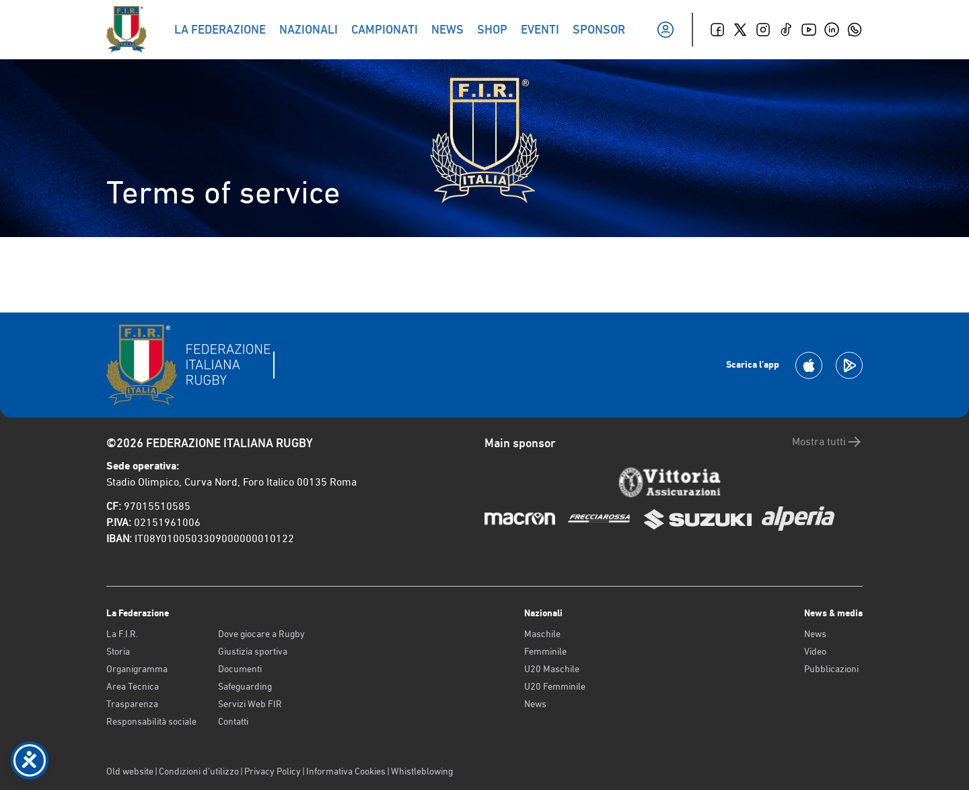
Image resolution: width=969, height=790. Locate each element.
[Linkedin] (832, 30)
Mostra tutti (827, 442)
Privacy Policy (272, 771)
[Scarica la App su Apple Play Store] (808, 365)
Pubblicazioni (831, 668)
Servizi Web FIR (250, 703)
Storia (118, 651)
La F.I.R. (122, 633)
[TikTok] (786, 30)
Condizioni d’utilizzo (199, 771)
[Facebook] (717, 30)
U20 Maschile (551, 668)
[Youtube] (809, 30)
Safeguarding (245, 686)
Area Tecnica (132, 686)
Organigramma (137, 668)
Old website (129, 771)
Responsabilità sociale (151, 721)
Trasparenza (132, 703)
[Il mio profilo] (665, 30)
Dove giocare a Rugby (261, 633)
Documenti (240, 668)
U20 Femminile (554, 686)
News (535, 703)
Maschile (542, 633)
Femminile (545, 651)
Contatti (233, 721)
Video (815, 651)
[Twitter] (740, 30)
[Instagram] (763, 30)
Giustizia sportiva (252, 651)
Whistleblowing (422, 771)
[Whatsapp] (855, 30)
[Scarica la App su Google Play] (849, 365)
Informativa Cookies (346, 771)
